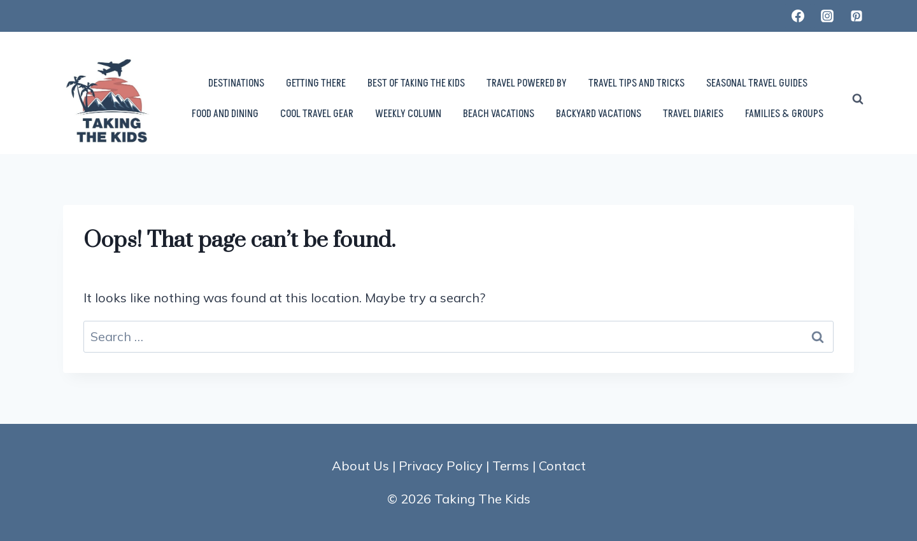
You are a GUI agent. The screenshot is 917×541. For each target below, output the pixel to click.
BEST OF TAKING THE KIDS (416, 83)
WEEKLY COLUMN (408, 114)
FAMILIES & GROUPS (784, 114)
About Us (360, 466)
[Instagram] (827, 16)
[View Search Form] (857, 99)
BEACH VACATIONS (498, 114)
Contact (562, 466)
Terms (510, 466)
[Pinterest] (856, 16)
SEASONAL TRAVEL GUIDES (756, 83)
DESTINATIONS (236, 83)
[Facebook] (798, 16)
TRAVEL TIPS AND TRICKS (636, 83)
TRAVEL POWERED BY (527, 83)
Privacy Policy (441, 466)
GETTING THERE (316, 83)
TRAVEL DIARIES (693, 114)
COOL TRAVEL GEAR (316, 114)
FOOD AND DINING (225, 114)
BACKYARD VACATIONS (598, 114)
